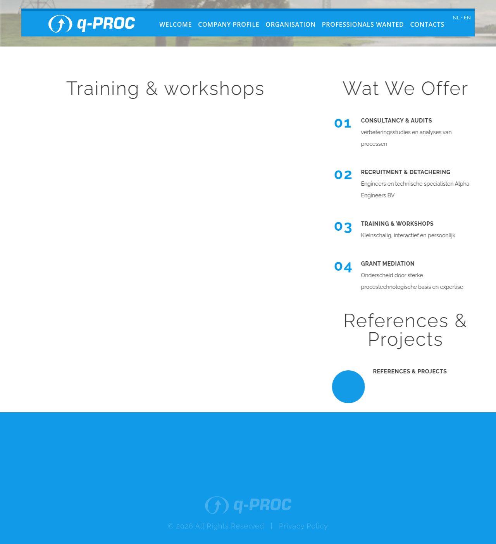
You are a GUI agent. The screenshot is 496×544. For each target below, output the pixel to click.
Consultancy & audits (400, 120)
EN (467, 18)
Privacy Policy (303, 531)
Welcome (175, 24)
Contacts (427, 24)
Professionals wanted (363, 24)
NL (456, 18)
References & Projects (414, 371)
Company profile (228, 24)
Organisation (290, 24)
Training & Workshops (401, 224)
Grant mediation (391, 264)
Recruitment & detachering (409, 172)
